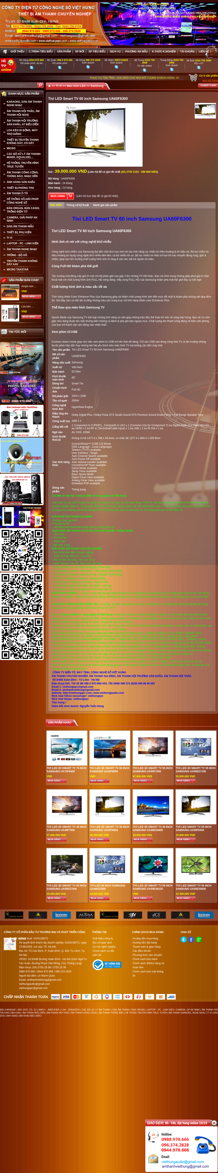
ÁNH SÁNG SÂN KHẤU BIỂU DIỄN (23, 1016)
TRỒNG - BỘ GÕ (17, 255)
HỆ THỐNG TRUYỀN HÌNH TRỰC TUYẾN (23, 164)
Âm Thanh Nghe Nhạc (22, 249)
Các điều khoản (142, 950)
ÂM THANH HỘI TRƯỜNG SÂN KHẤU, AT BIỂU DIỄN (23, 122)
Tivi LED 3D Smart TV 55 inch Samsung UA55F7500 (152, 770)
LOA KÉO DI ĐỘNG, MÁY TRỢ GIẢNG (22, 132)
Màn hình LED (76, 85)
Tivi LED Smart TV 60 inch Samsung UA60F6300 (100, 349)
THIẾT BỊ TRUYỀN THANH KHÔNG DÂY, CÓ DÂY (23, 141)
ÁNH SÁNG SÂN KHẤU (21, 182)
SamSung (97, 85)
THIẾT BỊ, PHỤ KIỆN (19, 232)
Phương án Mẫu (136, 51)
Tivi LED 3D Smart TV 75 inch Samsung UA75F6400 (66, 770)
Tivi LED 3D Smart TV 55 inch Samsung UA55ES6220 (152, 887)
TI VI (9, 237)
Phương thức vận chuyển (147, 955)
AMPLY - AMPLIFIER (48, 1010)
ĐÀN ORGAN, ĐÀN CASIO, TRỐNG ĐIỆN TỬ (23, 210)
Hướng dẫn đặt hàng (145, 942)
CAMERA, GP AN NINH (187, 1010)
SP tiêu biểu (97, 51)
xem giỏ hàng (210, 80)
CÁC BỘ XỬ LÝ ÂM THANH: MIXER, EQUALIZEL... (24, 155)
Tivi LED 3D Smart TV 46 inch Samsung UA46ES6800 (152, 828)
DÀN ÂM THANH (120, 1010)
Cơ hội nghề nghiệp (104, 946)
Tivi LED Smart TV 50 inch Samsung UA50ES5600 (193, 887)
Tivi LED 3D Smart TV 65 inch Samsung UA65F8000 (109, 770)
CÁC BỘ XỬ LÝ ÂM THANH (96, 1010)
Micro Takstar (17, 269)
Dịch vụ (115, 51)
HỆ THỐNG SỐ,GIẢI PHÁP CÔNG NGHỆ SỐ (23, 201)
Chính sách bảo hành (145, 959)
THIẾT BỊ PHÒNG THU (20, 187)
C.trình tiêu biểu (41, 51)
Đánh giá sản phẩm (105, 205)
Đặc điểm (56, 205)
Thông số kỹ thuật (77, 205)
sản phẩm (64, 51)
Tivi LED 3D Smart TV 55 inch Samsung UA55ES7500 (66, 887)
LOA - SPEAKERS (70, 1010)
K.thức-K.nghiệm (164, 51)
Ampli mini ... (28, 286)
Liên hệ (204, 51)
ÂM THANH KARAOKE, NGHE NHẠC (187, 1013)
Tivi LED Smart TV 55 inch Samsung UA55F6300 (193, 828)
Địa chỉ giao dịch (102, 942)
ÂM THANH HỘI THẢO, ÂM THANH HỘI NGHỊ (23, 113)
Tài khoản (187, 51)
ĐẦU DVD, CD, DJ (27, 1010)
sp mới (79, 51)
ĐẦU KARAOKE (8, 1010)
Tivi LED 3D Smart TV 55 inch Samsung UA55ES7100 (195, 770)
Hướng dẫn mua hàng (145, 938)
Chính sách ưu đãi (103, 950)
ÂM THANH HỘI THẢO (58, 1013)
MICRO (11, 148)
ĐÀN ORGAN (138, 1010)
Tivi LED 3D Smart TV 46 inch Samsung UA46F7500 (66, 828)
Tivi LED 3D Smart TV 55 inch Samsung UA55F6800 (109, 828)
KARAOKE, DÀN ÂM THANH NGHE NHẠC (24, 103)
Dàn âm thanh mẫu (20, 226)
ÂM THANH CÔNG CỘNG (84, 1013)
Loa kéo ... (27, 306)
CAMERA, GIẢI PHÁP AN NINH (22, 219)
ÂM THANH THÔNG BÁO (111, 1013)
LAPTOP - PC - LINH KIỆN (22, 243)
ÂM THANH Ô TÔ (17, 193)
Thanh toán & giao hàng (146, 946)
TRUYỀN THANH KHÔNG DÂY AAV (22, 263)
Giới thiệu (17, 51)
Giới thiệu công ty (103, 938)
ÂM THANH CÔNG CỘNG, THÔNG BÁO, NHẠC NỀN (23, 174)
